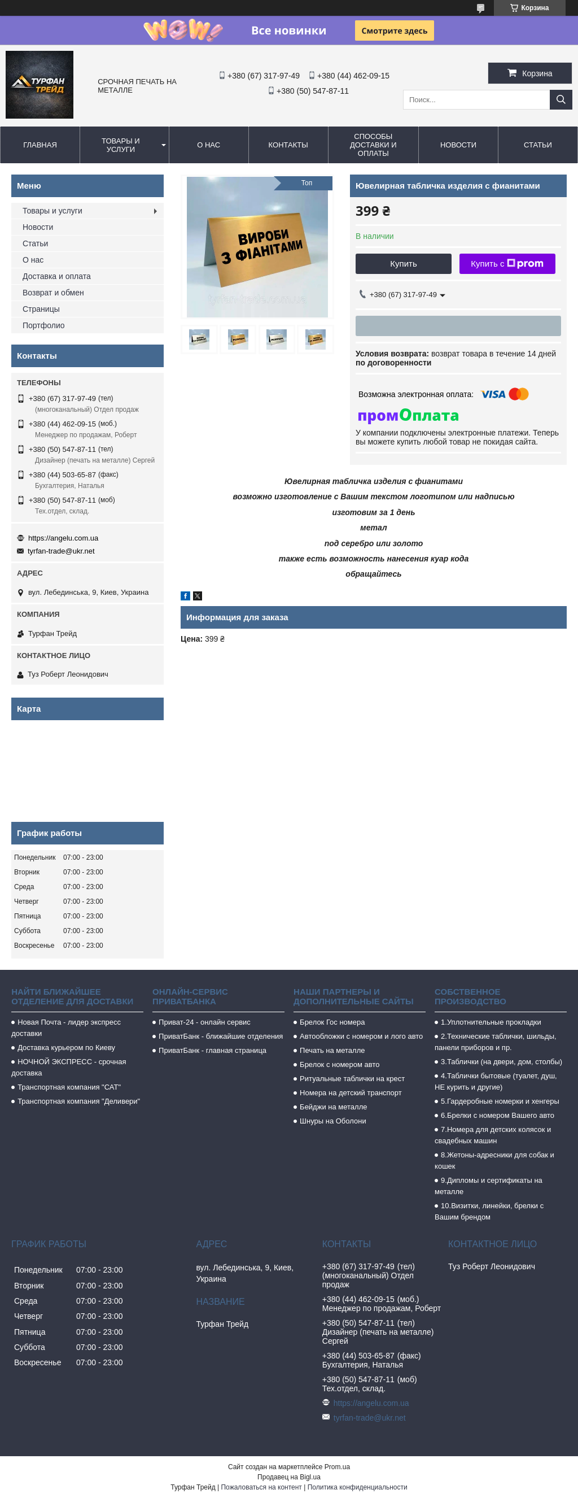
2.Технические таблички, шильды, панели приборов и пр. (496, 1042)
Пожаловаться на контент (261, 1487)
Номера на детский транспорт (351, 1092)
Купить (403, 263)
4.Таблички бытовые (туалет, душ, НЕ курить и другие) (496, 1081)
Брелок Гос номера (332, 1022)
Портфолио (44, 325)
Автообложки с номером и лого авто (361, 1036)
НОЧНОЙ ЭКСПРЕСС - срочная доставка (68, 1067)
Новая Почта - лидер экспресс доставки (66, 1028)
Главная (40, 145)
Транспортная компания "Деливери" (78, 1101)
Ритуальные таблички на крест (352, 1078)
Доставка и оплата (57, 276)
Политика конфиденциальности (358, 1487)
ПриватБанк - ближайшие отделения (221, 1036)
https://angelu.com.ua (63, 538)
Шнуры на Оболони (333, 1121)
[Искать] (561, 100)
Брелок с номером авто (339, 1064)
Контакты (288, 145)
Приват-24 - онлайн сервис (205, 1022)
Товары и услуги (121, 145)
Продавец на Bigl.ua (289, 1477)
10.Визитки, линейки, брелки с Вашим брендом (489, 1211)
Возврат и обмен (53, 292)
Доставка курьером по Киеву (66, 1047)
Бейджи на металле (333, 1107)
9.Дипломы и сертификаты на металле (488, 1186)
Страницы (41, 308)
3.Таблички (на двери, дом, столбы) (501, 1061)
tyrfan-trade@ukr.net (61, 551)
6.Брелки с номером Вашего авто (497, 1115)
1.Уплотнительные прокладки (491, 1022)
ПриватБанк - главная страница (212, 1050)
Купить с (507, 264)
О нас (208, 145)
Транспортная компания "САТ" (69, 1087)
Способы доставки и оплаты (373, 145)
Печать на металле (332, 1050)
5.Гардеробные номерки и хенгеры (500, 1101)
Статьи (538, 145)
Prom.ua (337, 1467)
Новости (458, 145)
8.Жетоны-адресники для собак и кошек (494, 1160)
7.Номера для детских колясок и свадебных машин (493, 1135)
